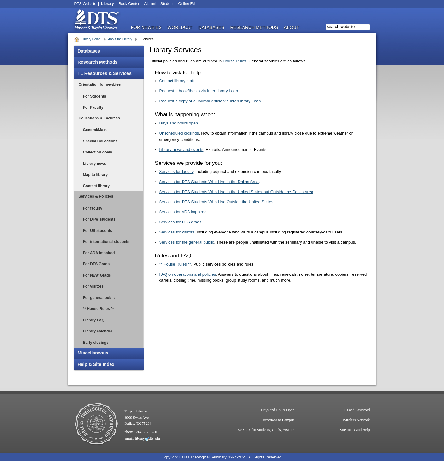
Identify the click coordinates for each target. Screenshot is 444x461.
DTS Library (96, 20)
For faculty (92, 208)
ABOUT (291, 27)
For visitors (93, 286)
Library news (94, 163)
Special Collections (100, 141)
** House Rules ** (98, 309)
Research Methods (98, 62)
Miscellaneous (93, 352)
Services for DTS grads (180, 222)
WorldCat (180, 27)
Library (107, 4)
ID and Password (357, 410)
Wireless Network (356, 420)
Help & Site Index (96, 364)
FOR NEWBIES (146, 27)
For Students (94, 96)
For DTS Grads (96, 264)
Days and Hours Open (277, 410)
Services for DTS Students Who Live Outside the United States (216, 201)
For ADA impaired (99, 253)
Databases (89, 51)
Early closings (96, 342)
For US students (97, 230)
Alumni (150, 4)
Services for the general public (186, 242)
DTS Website (85, 4)
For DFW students (99, 219)
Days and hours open (178, 123)
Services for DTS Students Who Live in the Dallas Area (209, 181)
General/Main (95, 130)
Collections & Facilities (99, 118)
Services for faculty (176, 171)
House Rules (234, 61)
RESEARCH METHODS (254, 27)
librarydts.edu (147, 438)
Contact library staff (176, 80)
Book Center (129, 4)
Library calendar (97, 331)
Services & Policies (96, 196)
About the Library (120, 39)
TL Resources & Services (105, 73)
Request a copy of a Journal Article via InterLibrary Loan (210, 101)
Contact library (96, 186)
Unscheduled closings (179, 133)
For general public (99, 298)
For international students (106, 241)
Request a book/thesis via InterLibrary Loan (198, 91)
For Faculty (93, 107)
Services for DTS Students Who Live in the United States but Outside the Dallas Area (236, 191)
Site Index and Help (355, 430)
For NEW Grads (97, 275)
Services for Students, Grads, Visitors (266, 430)
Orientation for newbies (100, 84)
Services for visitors (177, 232)
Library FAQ (94, 320)
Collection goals (97, 152)
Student (166, 4)
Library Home (91, 39)
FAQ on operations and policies (187, 274)
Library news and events (181, 149)
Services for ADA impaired (183, 212)
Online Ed (186, 4)
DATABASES (211, 27)
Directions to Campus (278, 420)
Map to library (95, 174)
